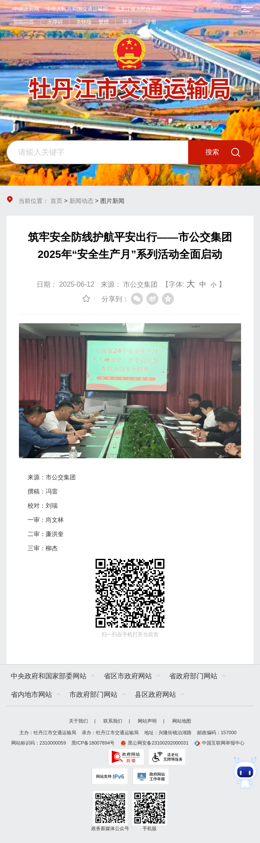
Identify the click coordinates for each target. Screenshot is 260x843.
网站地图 (181, 720)
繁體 (104, 22)
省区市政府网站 (128, 676)
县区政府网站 (155, 694)
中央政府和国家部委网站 (49, 676)
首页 (56, 200)
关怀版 (84, 22)
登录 (127, 22)
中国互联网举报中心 (219, 742)
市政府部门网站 (93, 694)
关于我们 (78, 720)
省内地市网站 (31, 694)
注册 (151, 22)
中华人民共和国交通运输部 (77, 9)
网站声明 (147, 720)
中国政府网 (26, 9)
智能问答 (23, 22)
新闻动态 (81, 200)
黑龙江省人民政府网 (138, 9)
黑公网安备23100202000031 (154, 742)
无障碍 (55, 22)
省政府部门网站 (193, 676)
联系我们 (112, 720)
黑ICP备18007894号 (93, 742)
